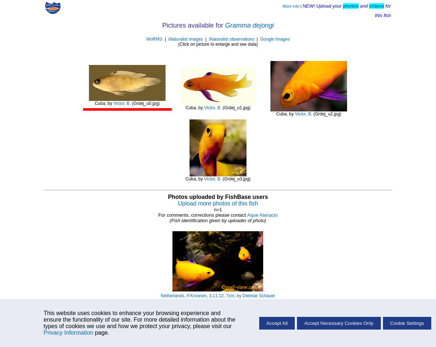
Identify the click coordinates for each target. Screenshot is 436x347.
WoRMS (154, 39)
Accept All (277, 323)
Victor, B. (122, 103)
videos (376, 6)
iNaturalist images (185, 39)
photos (351, 6)
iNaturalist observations (231, 39)
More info (291, 6)
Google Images (275, 39)
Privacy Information (68, 333)
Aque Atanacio (262, 215)
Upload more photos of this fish (218, 203)
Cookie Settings (407, 323)
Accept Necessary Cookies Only (338, 323)
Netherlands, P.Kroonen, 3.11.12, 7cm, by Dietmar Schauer (218, 295)
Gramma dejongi (249, 25)
